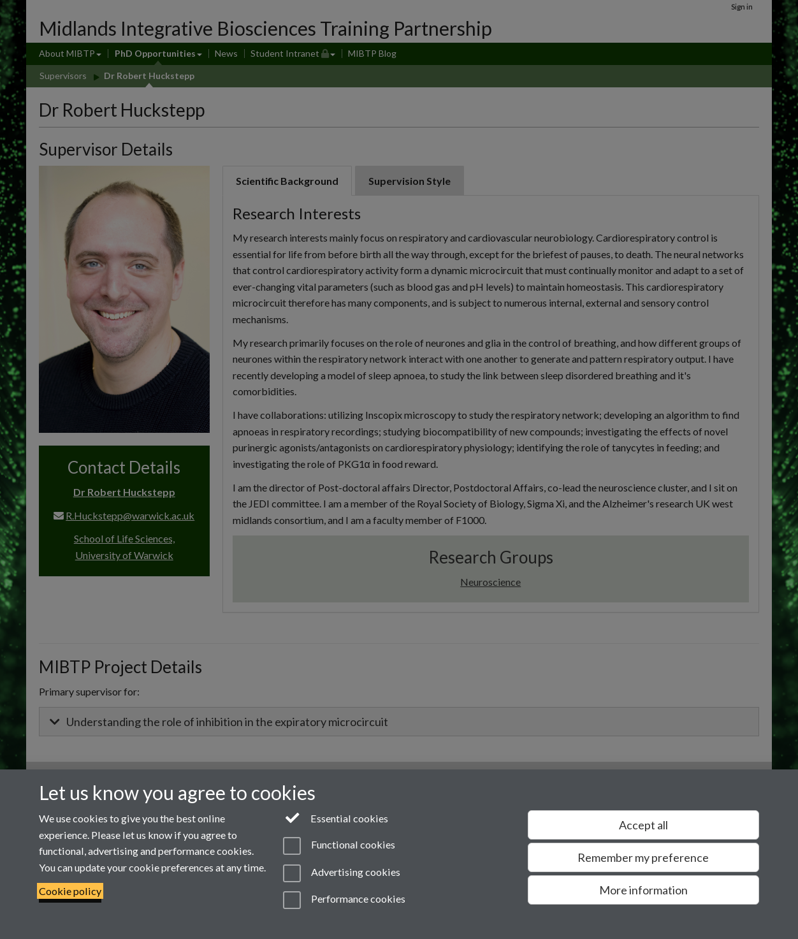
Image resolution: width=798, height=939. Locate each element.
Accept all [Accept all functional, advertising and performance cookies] (643, 825)
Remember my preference (643, 857)
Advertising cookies (341, 873)
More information (643, 890)
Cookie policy (70, 891)
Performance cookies (344, 900)
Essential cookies (335, 817)
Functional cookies (339, 846)
